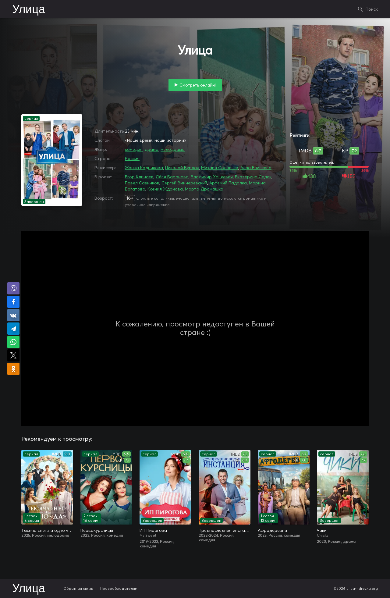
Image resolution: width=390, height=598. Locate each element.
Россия (132, 158)
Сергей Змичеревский (184, 183)
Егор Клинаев (139, 177)
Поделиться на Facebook (13, 302)
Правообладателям (118, 588)
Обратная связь (78, 588)
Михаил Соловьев (219, 167)
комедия (134, 149)
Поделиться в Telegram (13, 328)
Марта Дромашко (204, 189)
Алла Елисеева (255, 167)
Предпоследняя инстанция (224, 530)
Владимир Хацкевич (212, 177)
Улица (28, 10)
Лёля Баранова (172, 177)
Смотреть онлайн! (197, 85)
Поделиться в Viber (13, 288)
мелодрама (173, 149)
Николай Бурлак (182, 167)
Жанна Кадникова (144, 167)
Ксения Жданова (165, 189)
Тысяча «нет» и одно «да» (47, 530)
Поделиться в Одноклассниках (13, 369)
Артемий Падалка (228, 183)
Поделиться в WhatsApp (13, 342)
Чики (322, 530)
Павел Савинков (142, 183)
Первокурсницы (96, 530)
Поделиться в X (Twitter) (13, 355)
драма (151, 149)
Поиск (372, 9)
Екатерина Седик (253, 177)
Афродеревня (272, 530)
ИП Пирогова (153, 530)
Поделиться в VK (13, 315)
